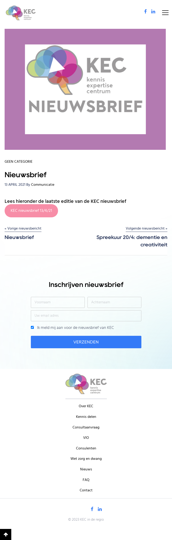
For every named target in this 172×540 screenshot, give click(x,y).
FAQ (86, 480)
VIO (86, 438)
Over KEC (86, 406)
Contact (86, 490)
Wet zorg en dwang (86, 459)
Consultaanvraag (86, 428)
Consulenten (86, 448)
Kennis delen (86, 417)
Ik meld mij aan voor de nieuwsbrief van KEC (72, 328)
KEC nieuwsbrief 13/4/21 (31, 210)
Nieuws (86, 469)
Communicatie (42, 185)
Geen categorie (18, 162)
